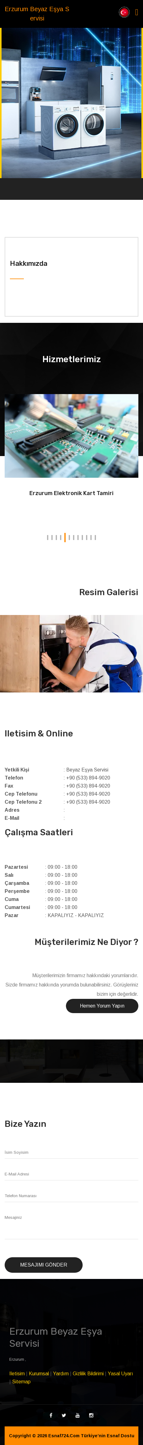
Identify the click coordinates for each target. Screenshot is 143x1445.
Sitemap (21, 1381)
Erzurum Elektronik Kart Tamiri (71, 493)
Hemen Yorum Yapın (102, 1005)
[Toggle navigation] (136, 12)
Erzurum (17, 1359)
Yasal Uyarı (120, 1373)
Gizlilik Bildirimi (88, 1373)
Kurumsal (39, 1373)
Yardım (61, 1373)
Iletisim (17, 1373)
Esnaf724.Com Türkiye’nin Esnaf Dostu (91, 1435)
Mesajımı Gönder (43, 1264)
